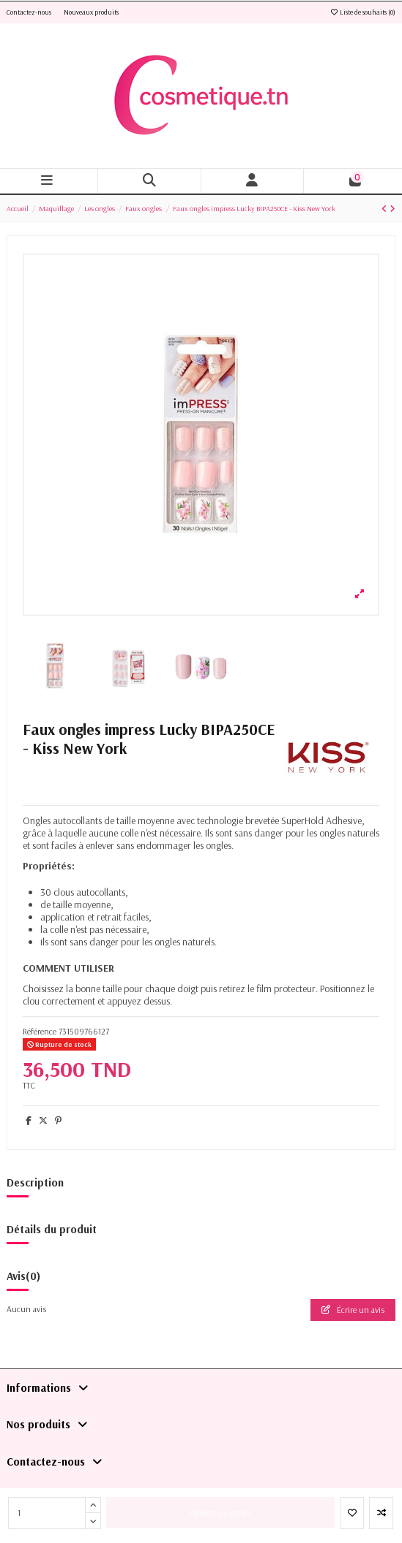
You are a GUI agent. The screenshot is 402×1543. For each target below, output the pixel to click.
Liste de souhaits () (362, 12)
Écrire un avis (352, 1309)
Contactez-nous (30, 12)
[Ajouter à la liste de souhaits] (352, 1513)
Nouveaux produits (91, 12)
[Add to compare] (381, 1513)
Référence (39, 1031)
